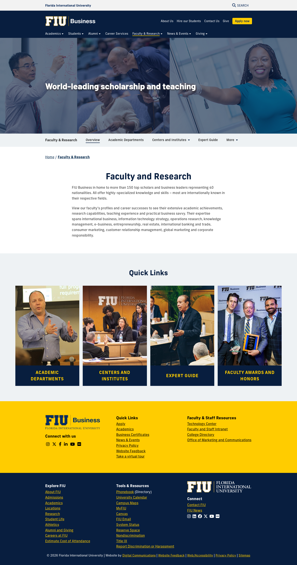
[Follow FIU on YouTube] (212, 516)
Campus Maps (127, 503)
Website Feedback (131, 451)
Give (226, 21)
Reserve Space (128, 530)
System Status (127, 524)
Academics (125, 429)
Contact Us (211, 21)
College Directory (200, 434)
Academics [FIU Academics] (54, 503)
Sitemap (244, 555)
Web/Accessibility (200, 555)
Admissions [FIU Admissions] (54, 497)
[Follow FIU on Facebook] (201, 516)
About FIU (53, 492)
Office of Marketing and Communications (219, 440)
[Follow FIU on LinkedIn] (195, 516)
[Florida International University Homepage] (68, 5)
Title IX (121, 541)
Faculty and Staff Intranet (207, 429)
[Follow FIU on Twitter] (206, 516)
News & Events (128, 440)
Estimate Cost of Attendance (67, 541)
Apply (120, 424)
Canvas (122, 514)
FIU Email (123, 519)
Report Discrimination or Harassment (145, 546)
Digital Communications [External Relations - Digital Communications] (139, 555)
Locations (52, 508)
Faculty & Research (61, 141)
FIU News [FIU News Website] (194, 510)
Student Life (54, 519)
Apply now (242, 21)
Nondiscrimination (130, 535)
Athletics (52, 524)
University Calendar (131, 497)
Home (49, 157)
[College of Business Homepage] (70, 21)
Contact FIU (196, 505)
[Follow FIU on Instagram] (190, 516)
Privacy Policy (127, 445)
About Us (167, 21)
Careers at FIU (56, 535)
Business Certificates (132, 434)
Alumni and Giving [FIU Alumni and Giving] (59, 530)
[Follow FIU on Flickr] (218, 516)
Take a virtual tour (130, 456)
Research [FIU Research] (52, 514)
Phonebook (125, 492)
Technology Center (201, 424)
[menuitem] (54, 34)
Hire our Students (189, 21)
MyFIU (121, 508)
